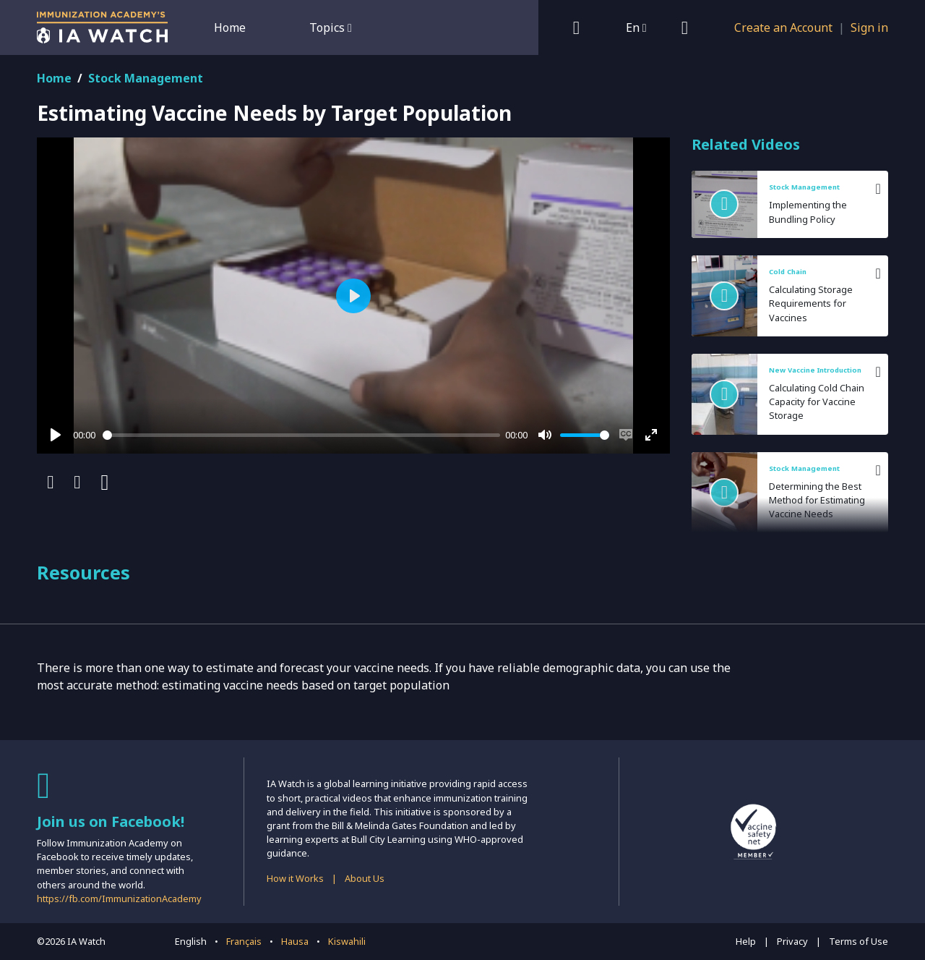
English (191, 941)
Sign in (869, 27)
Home (230, 27)
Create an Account (783, 27)
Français (244, 941)
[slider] (301, 435)
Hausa (295, 941)
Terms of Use (858, 941)
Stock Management (145, 78)
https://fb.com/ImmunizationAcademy (119, 898)
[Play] (55, 434)
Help (746, 941)
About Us (364, 878)
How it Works (295, 878)
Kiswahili (347, 941)
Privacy (792, 941)
